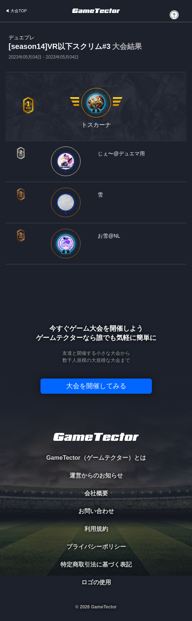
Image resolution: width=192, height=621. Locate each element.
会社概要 (96, 493)
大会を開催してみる (96, 386)
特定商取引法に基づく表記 (96, 564)
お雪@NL (109, 236)
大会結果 (127, 46)
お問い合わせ (96, 511)
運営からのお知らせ (96, 475)
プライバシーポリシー (96, 547)
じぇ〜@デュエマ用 (121, 153)
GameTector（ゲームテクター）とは (96, 458)
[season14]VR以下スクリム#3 (75, 47)
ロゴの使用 (96, 582)
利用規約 (96, 529)
